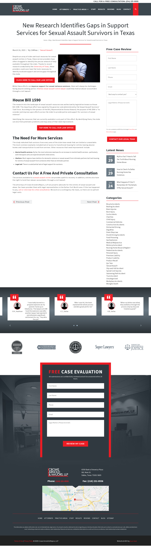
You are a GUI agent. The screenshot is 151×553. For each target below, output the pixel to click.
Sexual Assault (46, 50)
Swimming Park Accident (116, 281)
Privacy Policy (132, 129)
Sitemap (110, 525)
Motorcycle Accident (114, 250)
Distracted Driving (113, 230)
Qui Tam (109, 269)
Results (79, 525)
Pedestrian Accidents (114, 255)
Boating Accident (113, 207)
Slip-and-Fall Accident (114, 275)
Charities (109, 219)
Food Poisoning (112, 241)
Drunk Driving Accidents (115, 238)
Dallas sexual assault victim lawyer (52, 89)
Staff (71, 525)
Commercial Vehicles (114, 224)
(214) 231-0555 (62, 488)
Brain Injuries (111, 210)
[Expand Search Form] (135, 9)
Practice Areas (61, 525)
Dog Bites (110, 233)
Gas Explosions (112, 244)
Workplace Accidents (114, 289)
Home (45, 40)
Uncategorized (112, 286)
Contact (95, 525)
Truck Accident (112, 284)
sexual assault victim (42, 177)
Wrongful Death (112, 292)
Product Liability (112, 264)
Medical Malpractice (114, 247)
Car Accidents (111, 216)
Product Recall (112, 267)
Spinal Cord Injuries (113, 278)
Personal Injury (112, 258)
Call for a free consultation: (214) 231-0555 (116, 1)
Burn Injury (110, 213)
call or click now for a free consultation (34, 190)
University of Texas (41, 66)
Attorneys (48, 525)
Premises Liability (113, 261)
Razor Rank (133, 548)
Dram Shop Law (112, 236)
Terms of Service (109, 132)
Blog (50, 40)
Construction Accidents (115, 227)
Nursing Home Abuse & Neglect (118, 253)
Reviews (87, 525)
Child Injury (110, 221)
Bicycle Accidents (113, 205)
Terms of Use (18, 548)
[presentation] (10, 334)
